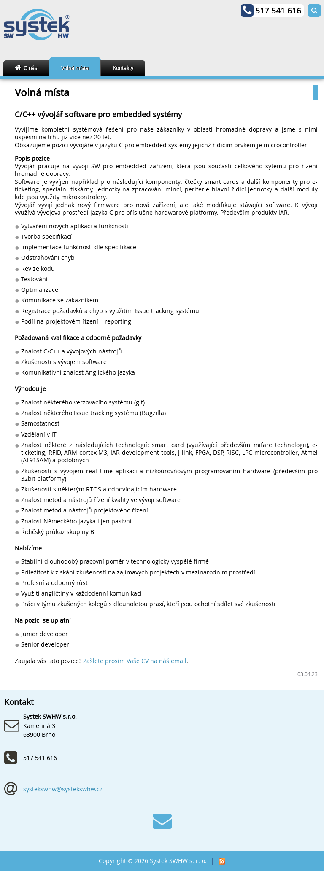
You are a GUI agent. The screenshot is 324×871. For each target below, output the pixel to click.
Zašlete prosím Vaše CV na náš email (134, 661)
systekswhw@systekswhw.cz (63, 789)
